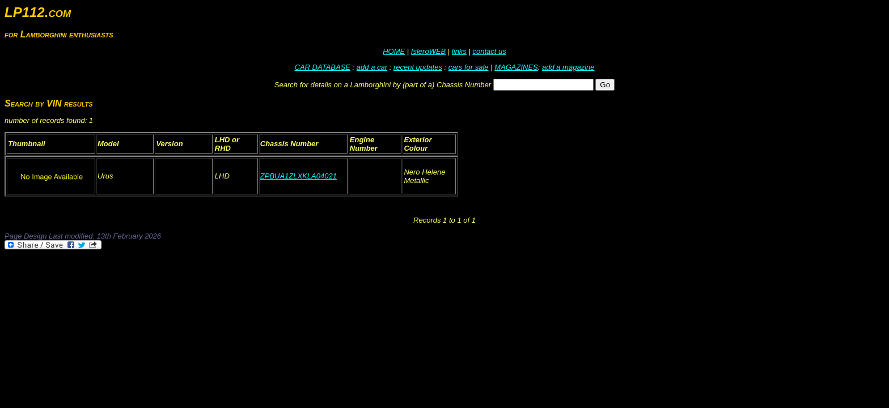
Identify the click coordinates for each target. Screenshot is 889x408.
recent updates (417, 67)
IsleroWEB (428, 51)
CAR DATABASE (322, 67)
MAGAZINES (516, 67)
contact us (489, 51)
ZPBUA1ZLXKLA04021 (298, 176)
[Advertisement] (211, 282)
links (459, 51)
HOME (394, 51)
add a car (372, 67)
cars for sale (468, 67)
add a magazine (568, 67)
